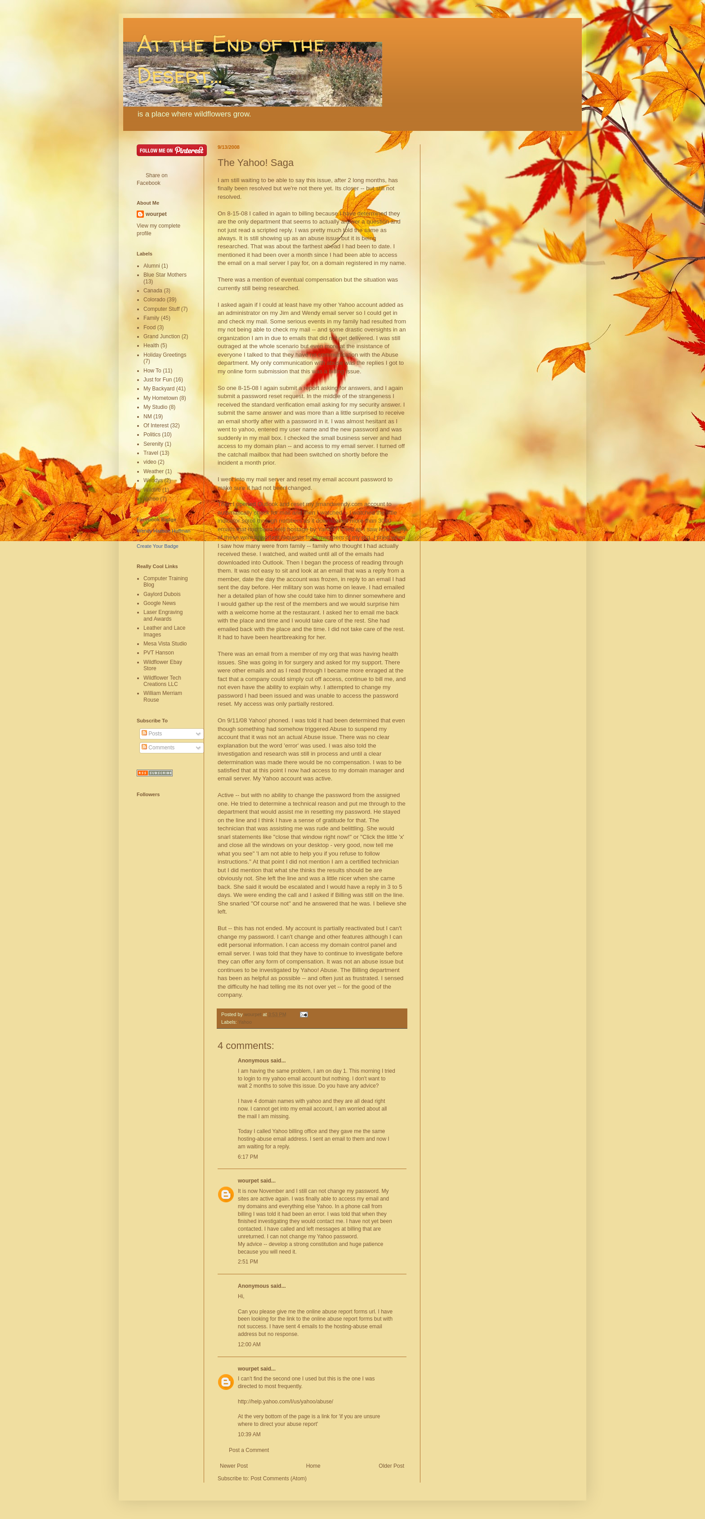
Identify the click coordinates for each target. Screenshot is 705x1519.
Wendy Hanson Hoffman (163, 530)
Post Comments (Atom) (278, 1478)
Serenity (153, 444)
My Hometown (160, 398)
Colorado (154, 299)
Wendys (153, 480)
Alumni (151, 266)
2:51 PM (248, 1262)
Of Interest (156, 425)
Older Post (391, 1466)
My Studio (155, 407)
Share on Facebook (152, 179)
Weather (153, 471)
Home (313, 1466)
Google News (159, 603)
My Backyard (158, 388)
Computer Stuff (161, 309)
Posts (152, 733)
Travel (150, 453)
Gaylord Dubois (162, 594)
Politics (152, 434)
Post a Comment (249, 1450)
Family (151, 318)
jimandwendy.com (339, 504)
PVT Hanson (158, 653)
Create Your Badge (157, 546)
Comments (158, 747)
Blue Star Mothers (165, 275)
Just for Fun (157, 379)
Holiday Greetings (164, 355)
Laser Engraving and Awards (163, 615)
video (149, 462)
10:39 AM (249, 1434)
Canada (152, 290)
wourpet (248, 1181)
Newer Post (234, 1466)
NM (147, 416)
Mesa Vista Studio (165, 644)
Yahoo (245, 1022)
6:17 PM (248, 1157)
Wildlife (152, 490)
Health (151, 345)
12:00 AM (249, 1344)
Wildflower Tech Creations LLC (162, 681)
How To (152, 370)
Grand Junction (161, 336)
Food (149, 327)
